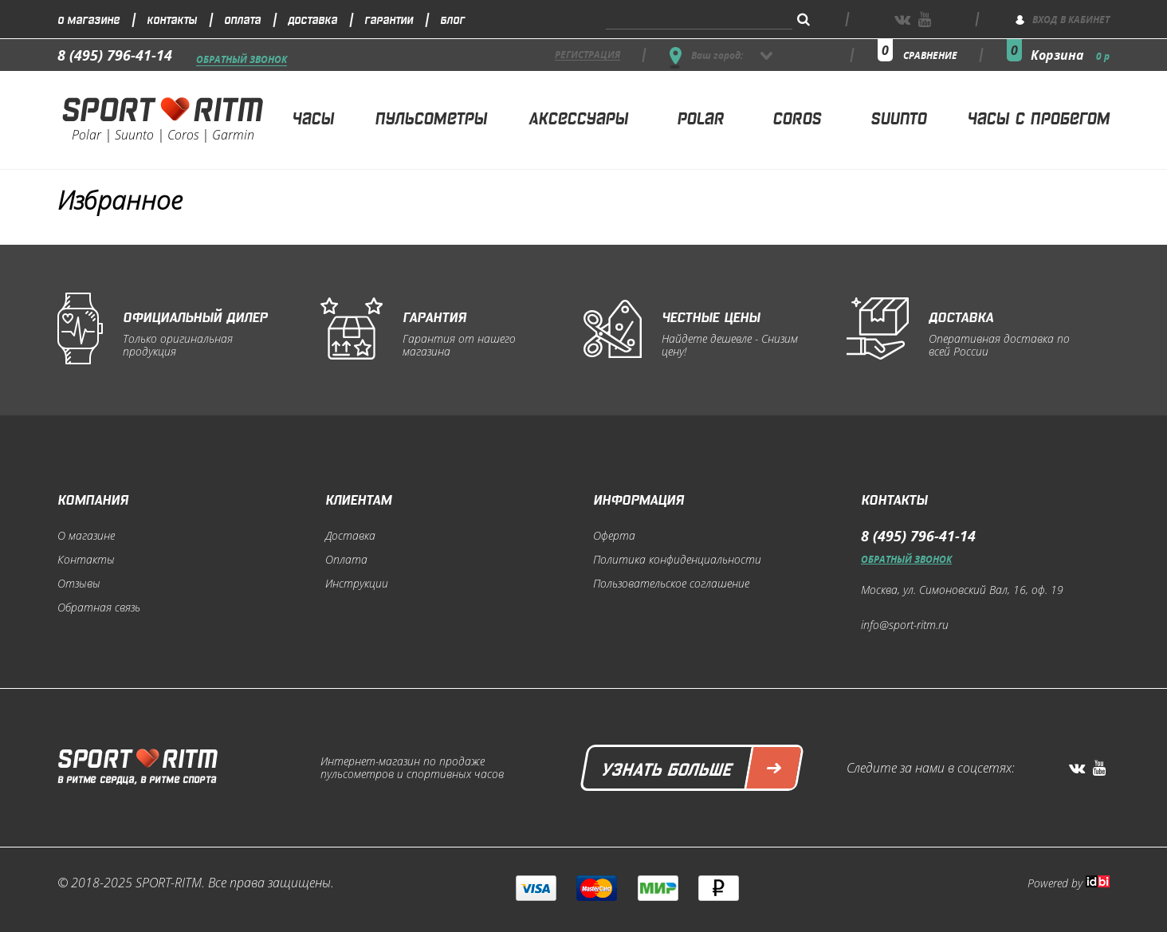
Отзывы (78, 583)
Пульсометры (431, 117)
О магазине (88, 18)
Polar (700, 117)
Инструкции (356, 583)
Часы (313, 117)
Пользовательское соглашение (671, 583)
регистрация (587, 55)
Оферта (614, 535)
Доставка (312, 18)
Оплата (242, 18)
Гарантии (388, 18)
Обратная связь (98, 607)
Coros (796, 117)
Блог (452, 18)
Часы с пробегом (1038, 117)
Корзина (1070, 55)
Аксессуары (578, 117)
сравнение (930, 55)
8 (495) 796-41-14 (114, 55)
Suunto (898, 117)
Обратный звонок (241, 60)
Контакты (172, 18)
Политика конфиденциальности (677, 559)
